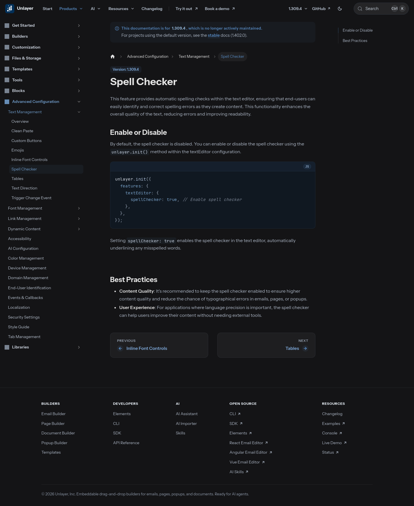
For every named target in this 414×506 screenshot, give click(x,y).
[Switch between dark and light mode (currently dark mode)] (340, 8)
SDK (117, 433)
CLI (116, 423)
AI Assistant (187, 413)
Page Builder (53, 423)
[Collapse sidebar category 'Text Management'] (78, 112)
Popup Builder (54, 442)
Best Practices (355, 40)
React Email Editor (248, 442)
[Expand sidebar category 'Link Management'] (78, 218)
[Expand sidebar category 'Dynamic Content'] (78, 229)
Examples (333, 423)
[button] (42, 25)
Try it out (184, 8)
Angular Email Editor (251, 452)
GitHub (321, 8)
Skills (180, 433)
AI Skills (239, 471)
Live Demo (334, 442)
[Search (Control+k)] (381, 9)
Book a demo (217, 8)
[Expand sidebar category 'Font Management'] (78, 208)
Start (47, 8)
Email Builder (53, 413)
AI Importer (186, 423)
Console (332, 433)
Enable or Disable (358, 30)
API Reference (126, 442)
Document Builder (58, 433)
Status (330, 452)
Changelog (151, 8)
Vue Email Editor (247, 462)
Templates (51, 452)
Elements (122, 413)
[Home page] (112, 57)
